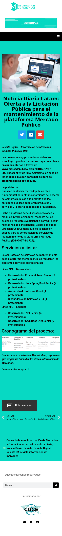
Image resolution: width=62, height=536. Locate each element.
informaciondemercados (21, 444)
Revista (28, 448)
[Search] (56, 485)
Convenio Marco (16, 440)
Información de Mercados (42, 440)
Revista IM (12, 452)
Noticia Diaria (14, 448)
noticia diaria (44, 444)
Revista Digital (42, 448)
